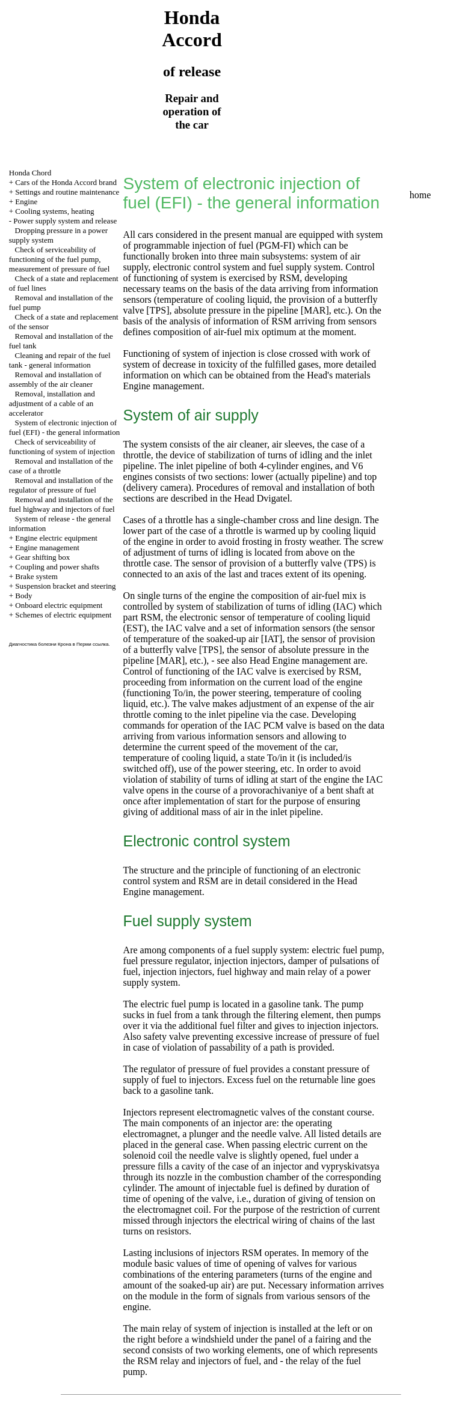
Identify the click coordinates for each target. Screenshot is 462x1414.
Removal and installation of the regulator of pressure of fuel (61, 485)
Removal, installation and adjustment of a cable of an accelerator (52, 403)
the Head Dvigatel (253, 498)
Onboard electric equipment (58, 605)
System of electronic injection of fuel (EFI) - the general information (64, 427)
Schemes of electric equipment (63, 614)
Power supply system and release (65, 220)
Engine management (47, 547)
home (420, 195)
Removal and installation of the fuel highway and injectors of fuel (62, 504)
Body (23, 595)
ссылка (101, 644)
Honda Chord (30, 172)
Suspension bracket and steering (65, 585)
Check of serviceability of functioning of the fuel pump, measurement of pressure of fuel (59, 259)
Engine (26, 201)
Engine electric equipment (56, 537)
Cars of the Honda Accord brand (66, 182)
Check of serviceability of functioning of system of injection (62, 446)
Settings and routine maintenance (67, 191)
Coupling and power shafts (57, 566)
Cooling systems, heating (54, 211)
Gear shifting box (42, 557)
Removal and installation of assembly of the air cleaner (55, 379)
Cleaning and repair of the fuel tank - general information (60, 360)
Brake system (36, 576)
